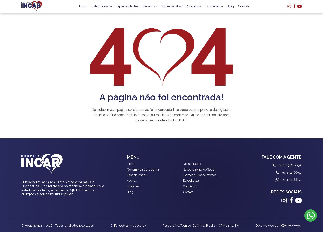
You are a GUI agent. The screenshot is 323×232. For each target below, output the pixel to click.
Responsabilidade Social (199, 169)
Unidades (213, 6)
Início (83, 6)
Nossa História (192, 163)
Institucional (100, 6)
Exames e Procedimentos (200, 175)
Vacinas (132, 180)
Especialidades (127, 6)
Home (131, 163)
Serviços (148, 6)
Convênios (193, 6)
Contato (244, 6)
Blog (230, 6)
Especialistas (172, 6)
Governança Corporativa (143, 169)
